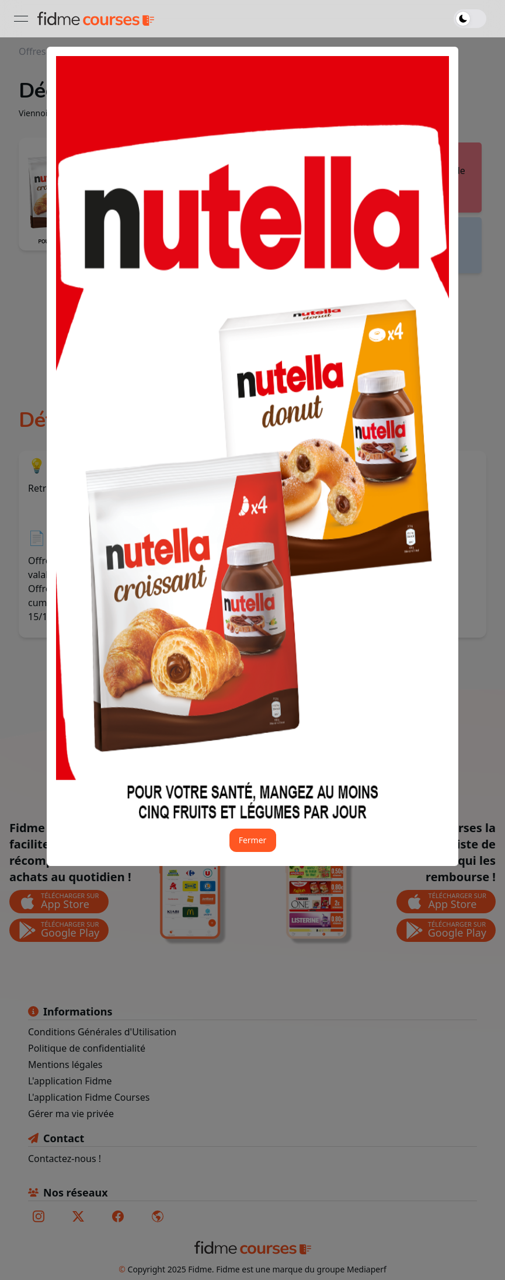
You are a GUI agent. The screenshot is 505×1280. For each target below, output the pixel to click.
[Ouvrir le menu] (21, 18)
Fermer (253, 840)
